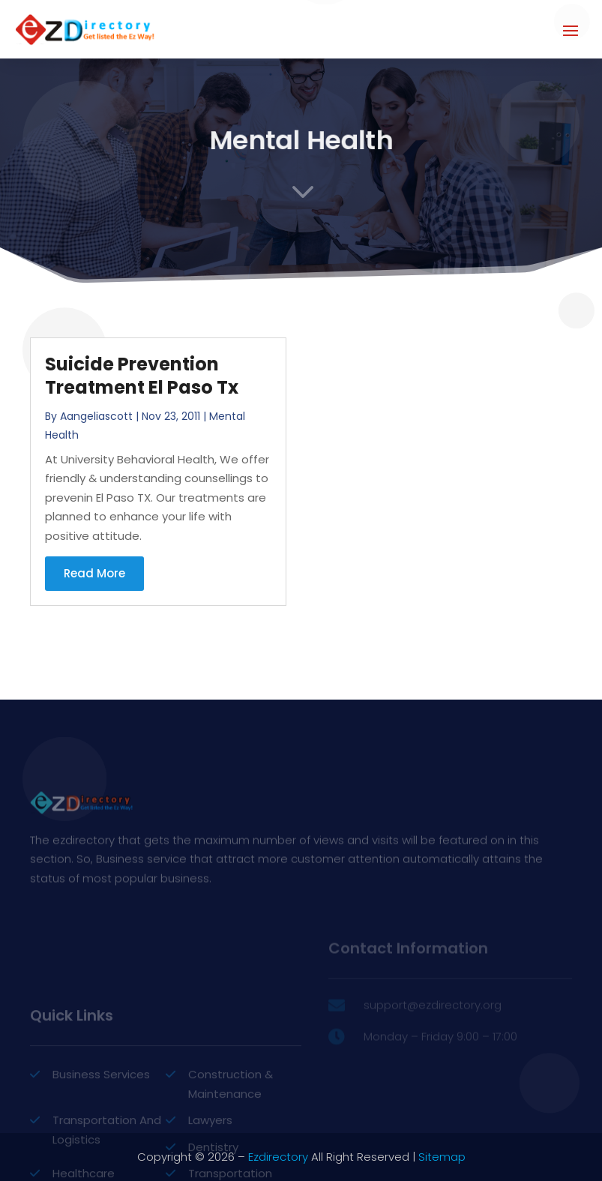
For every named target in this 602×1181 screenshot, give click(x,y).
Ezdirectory (278, 1157)
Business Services (101, 1121)
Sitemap (442, 1157)
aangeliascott (96, 416)
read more (94, 573)
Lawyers (210, 1166)
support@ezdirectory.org (433, 1022)
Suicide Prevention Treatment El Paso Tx (141, 376)
